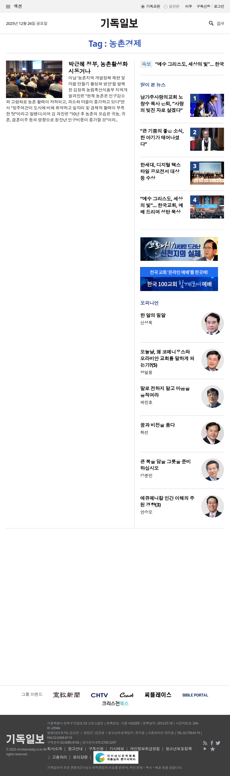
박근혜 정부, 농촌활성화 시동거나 (98, 67)
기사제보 (116, 748)
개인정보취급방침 (145, 748)
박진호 (146, 402)
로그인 (219, 6)
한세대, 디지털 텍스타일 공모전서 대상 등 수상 (160, 171)
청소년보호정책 (179, 748)
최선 (144, 432)
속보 (146, 64)
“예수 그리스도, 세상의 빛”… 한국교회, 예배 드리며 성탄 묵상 (161, 205)
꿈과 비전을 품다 (157, 425)
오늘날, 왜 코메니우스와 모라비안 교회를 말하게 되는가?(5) (167, 358)
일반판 (174, 6)
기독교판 (153, 6)
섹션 (14, 6)
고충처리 (59, 757)
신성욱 (146, 323)
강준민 (146, 475)
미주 (188, 6)
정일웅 (146, 372)
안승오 (146, 512)
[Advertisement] (115, 606)
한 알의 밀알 (152, 315)
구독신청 (203, 6)
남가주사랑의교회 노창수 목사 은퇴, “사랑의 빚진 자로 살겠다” (162, 104)
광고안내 (75, 748)
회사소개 (54, 748)
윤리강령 (80, 757)
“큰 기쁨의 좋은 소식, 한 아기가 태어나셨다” (162, 137)
